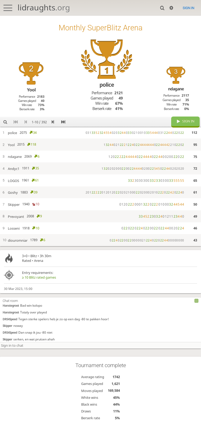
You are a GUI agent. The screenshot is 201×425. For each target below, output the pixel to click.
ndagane (176, 89)
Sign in (188, 8)
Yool (31, 90)
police (106, 84)
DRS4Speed (10, 318)
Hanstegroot (11, 305)
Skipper (7, 325)
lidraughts (44, 7)
